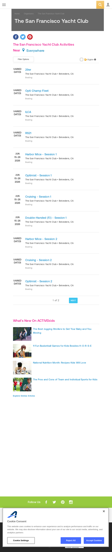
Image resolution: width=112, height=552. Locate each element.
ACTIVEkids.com (18, 5)
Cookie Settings (72, 547)
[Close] (103, 511)
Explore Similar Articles (24, 396)
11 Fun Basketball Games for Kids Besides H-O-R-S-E (62, 345)
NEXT (73, 300)
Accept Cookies (94, 540)
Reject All (71, 540)
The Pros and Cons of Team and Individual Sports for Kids (65, 379)
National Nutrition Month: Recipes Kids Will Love (59, 362)
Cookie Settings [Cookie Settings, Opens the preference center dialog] (21, 540)
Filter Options (23, 59)
